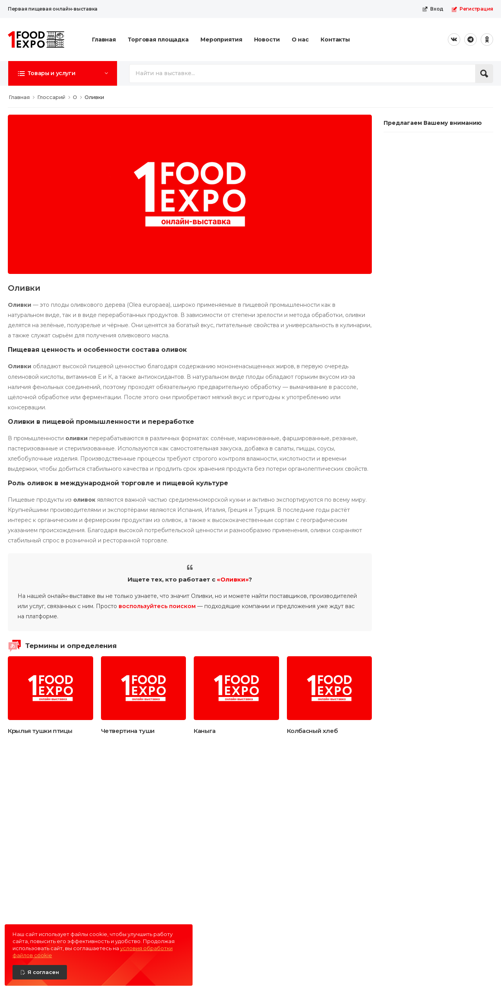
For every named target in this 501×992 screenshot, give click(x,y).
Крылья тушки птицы (40, 731)
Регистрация (472, 9)
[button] (62, 73)
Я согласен (43, 972)
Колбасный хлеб (312, 731)
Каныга (205, 731)
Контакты (335, 39)
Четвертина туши (128, 731)
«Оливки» (233, 579)
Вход (432, 9)
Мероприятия (221, 39)
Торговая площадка (158, 39)
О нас (300, 39)
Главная (104, 39)
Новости (267, 39)
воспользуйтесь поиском (157, 606)
